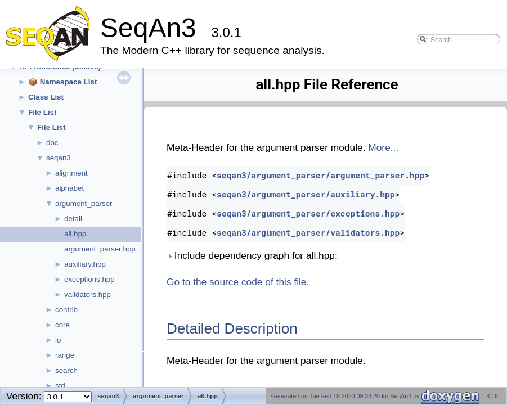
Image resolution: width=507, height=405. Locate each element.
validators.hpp (87, 294)
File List (42, 112)
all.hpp (75, 234)
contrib (66, 309)
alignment (71, 173)
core (62, 325)
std (60, 385)
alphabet (69, 188)
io (58, 340)
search (66, 370)
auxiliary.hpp (85, 264)
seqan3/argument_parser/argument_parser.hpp (320, 175)
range (64, 355)
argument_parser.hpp (100, 249)
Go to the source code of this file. (238, 281)
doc (52, 142)
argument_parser (84, 203)
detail (73, 218)
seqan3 (58, 158)
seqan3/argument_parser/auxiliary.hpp (306, 194)
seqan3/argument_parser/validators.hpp (308, 232)
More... (383, 147)
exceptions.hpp (89, 279)
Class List (46, 97)
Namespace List (68, 82)
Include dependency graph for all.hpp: (252, 255)
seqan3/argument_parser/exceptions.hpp (308, 213)
